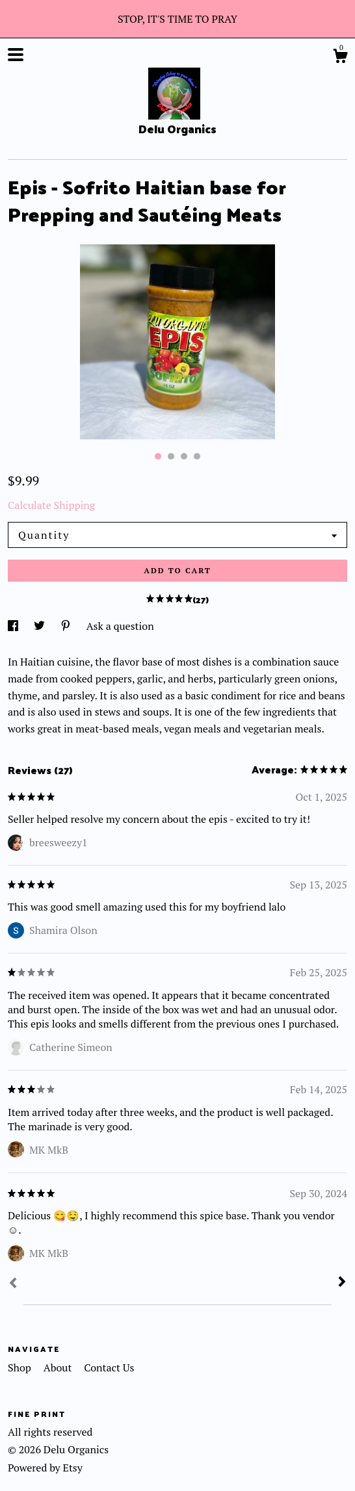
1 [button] (158, 456)
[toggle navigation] (15, 54)
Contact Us (109, 1367)
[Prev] (13, 1284)
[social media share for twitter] (40, 626)
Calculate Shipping (51, 505)
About (59, 1367)
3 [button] (184, 456)
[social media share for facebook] (14, 626)
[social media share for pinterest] (66, 626)
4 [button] (197, 456)
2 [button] (171, 456)
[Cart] (340, 58)
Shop (21, 1367)
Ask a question (120, 626)
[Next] (342, 1283)
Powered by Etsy (45, 1467)
